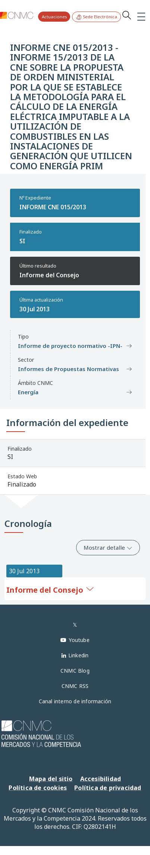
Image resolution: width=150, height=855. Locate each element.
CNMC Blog (75, 670)
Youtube (79, 639)
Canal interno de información (75, 701)
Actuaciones (54, 16)
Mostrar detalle (108, 547)
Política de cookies (38, 788)
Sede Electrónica (96, 17)
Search (126, 15)
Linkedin (78, 655)
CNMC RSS (75, 685)
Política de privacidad (107, 788)
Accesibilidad (100, 779)
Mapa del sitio (51, 779)
